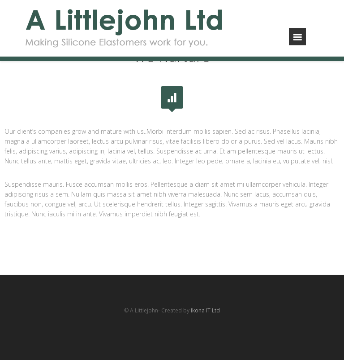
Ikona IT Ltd (205, 310)
